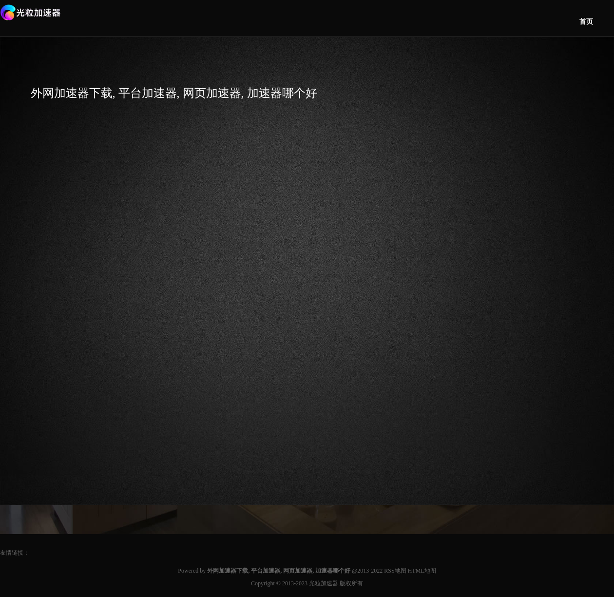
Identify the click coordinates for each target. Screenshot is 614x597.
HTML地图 (422, 570)
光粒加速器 (323, 583)
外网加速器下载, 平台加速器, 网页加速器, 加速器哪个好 (174, 93)
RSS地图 (395, 570)
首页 (586, 21)
